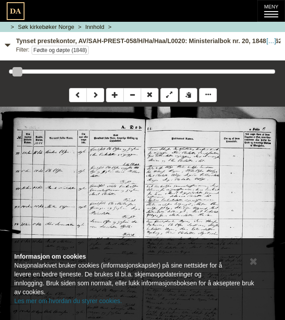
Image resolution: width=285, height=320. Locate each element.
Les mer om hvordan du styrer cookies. (68, 300)
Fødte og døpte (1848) (60, 50)
